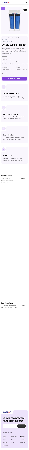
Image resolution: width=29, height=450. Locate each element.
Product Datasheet (14, 78)
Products (4, 37)
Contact (13, 439)
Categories (5, 445)
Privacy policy (23, 442)
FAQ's (12, 442)
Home (4, 439)
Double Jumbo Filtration (14, 37)
